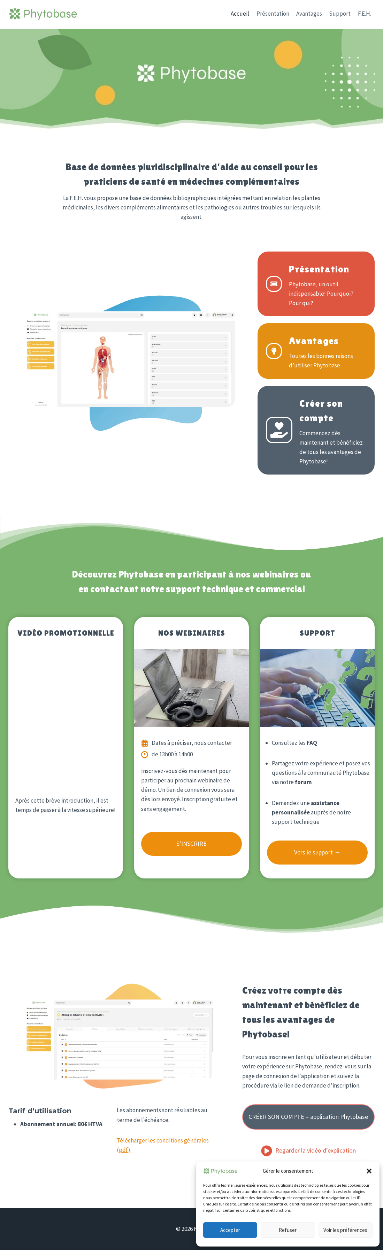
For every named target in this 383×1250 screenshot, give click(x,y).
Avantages (309, 13)
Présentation (272, 13)
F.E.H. (364, 13)
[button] (369, 1171)
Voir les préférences (345, 1230)
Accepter (230, 1230)
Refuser (288, 1230)
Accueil (240, 13)
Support (340, 13)
